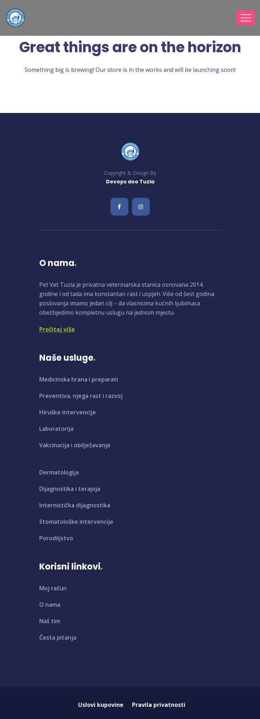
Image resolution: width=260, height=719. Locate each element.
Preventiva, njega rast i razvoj (81, 396)
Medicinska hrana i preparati (78, 379)
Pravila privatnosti (158, 705)
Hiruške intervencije (67, 412)
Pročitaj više (57, 329)
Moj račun (53, 588)
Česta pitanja (57, 637)
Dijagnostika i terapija (69, 489)
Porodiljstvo (56, 538)
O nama (49, 605)
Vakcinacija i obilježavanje (75, 445)
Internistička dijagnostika (74, 505)
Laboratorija (56, 429)
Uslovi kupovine (100, 705)
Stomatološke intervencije (76, 522)
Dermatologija (59, 472)
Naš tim (49, 621)
